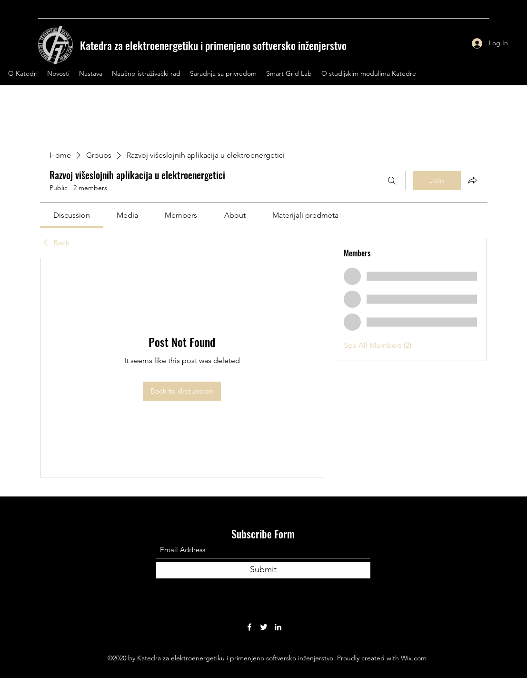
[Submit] (263, 570)
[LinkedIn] (278, 627)
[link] (71, 215)
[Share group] (472, 180)
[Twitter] (263, 627)
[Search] (392, 180)
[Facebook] (249, 627)
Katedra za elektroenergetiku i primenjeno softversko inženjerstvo (213, 45)
